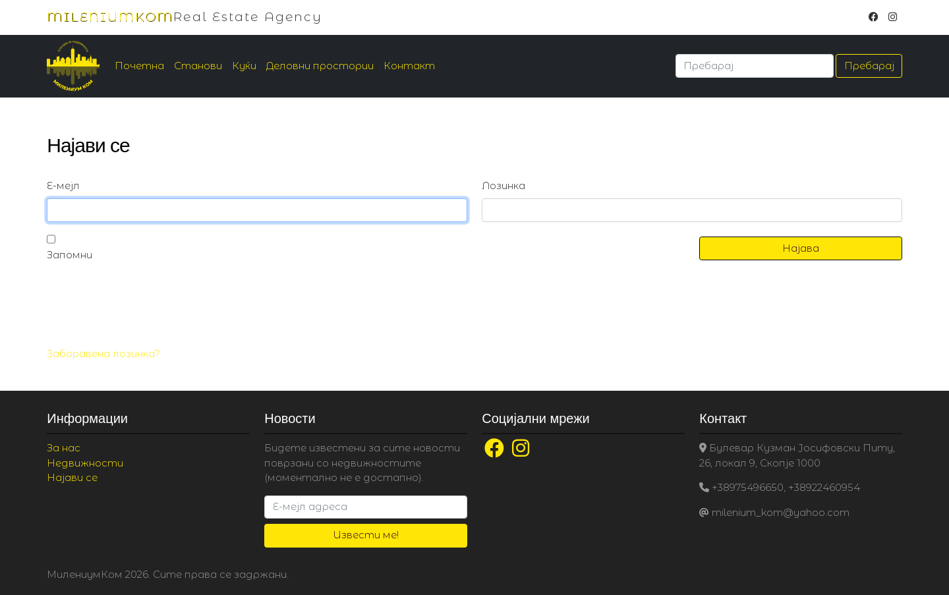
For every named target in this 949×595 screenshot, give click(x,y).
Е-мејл (63, 185)
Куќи (244, 65)
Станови (198, 65)
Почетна (139, 65)
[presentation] (147, 305)
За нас (63, 447)
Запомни (69, 254)
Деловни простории (320, 65)
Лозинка (503, 185)
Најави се (72, 477)
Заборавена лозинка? (103, 353)
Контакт (409, 65)
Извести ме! (366, 534)
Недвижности (85, 463)
